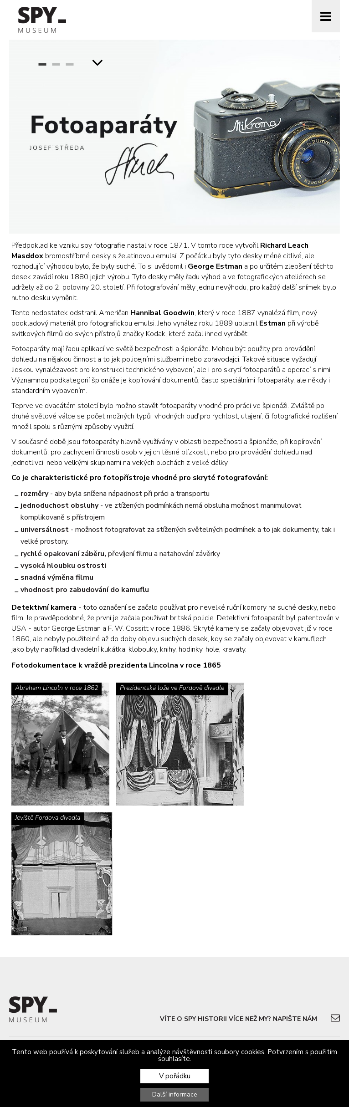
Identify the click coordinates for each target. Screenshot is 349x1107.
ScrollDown (98, 61)
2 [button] (56, 61)
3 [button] (69, 61)
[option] (174, 137)
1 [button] (42, 61)
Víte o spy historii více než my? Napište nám (238, 1019)
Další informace (174, 1094)
